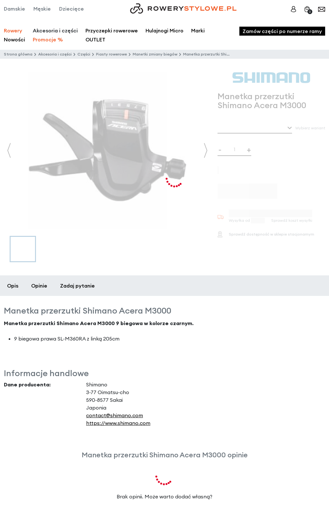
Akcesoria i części (55, 54)
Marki (198, 30)
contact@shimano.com (114, 415)
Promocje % (48, 39)
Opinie (39, 285)
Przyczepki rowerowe (111, 30)
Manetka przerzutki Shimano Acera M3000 (223, 54)
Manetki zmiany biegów (155, 54)
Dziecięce (71, 8)
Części (83, 54)
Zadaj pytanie (77, 285)
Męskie (42, 8)
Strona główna (18, 54)
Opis (12, 285)
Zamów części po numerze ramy (282, 31)
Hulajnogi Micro (164, 30)
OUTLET (95, 39)
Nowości (14, 39)
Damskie (14, 8)
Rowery (13, 30)
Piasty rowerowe (111, 54)
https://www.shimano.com (118, 423)
